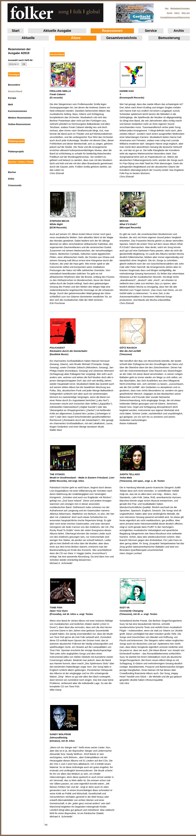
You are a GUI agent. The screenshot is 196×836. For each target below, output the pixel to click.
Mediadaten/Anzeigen (180, 8)
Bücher (12, 172)
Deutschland (15, 91)
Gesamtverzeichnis (121, 38)
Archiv (179, 31)
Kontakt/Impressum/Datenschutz (174, 16)
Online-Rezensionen (19, 124)
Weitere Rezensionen (20, 117)
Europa (12, 98)
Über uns (186, 13)
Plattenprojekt (16, 151)
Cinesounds (15, 185)
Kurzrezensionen (17, 111)
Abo (167, 8)
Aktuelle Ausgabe (57, 31)
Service (151, 31)
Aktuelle (28, 38)
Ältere (75, 38)
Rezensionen (112, 31)
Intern (177, 13)
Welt (10, 104)
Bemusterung (169, 38)
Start (15, 31)
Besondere (14, 84)
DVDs (11, 178)
